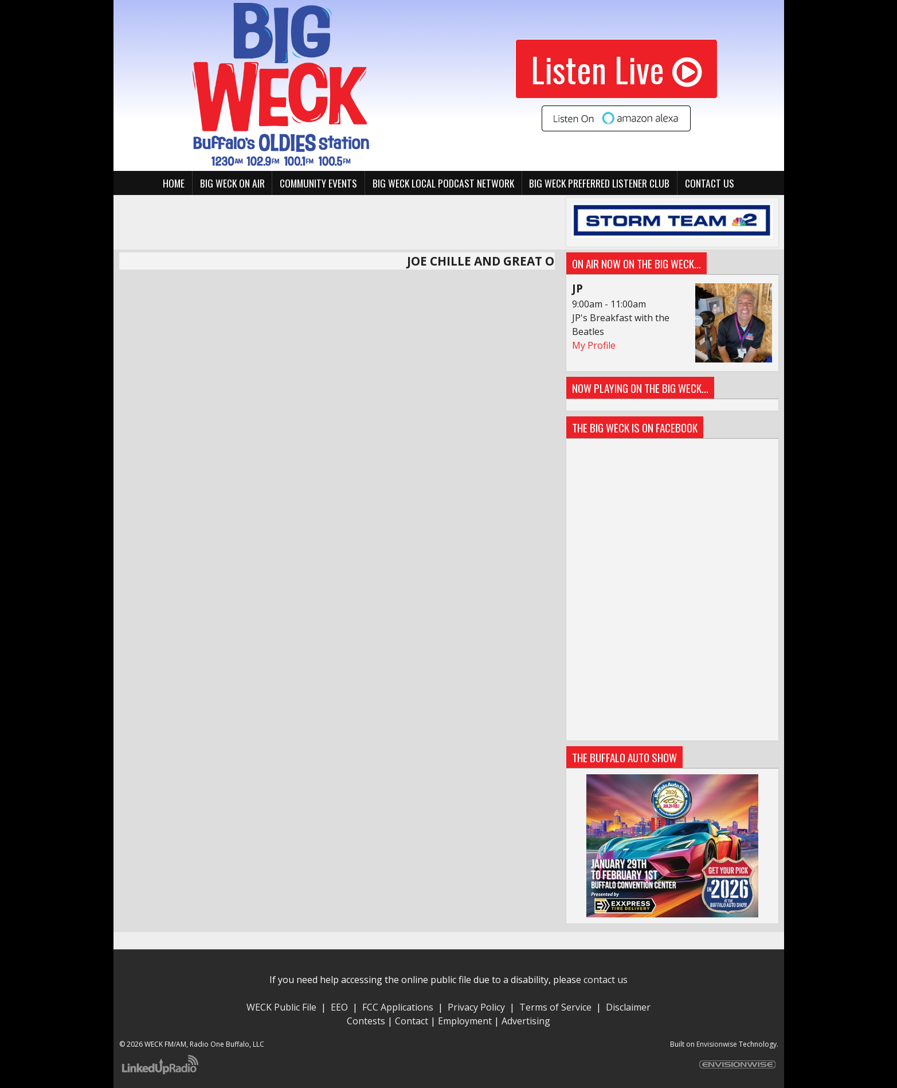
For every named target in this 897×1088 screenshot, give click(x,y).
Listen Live (616, 68)
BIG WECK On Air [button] (232, 183)
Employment (465, 1021)
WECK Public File (281, 1007)
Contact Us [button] (709, 183)
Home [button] (174, 183)
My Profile (594, 345)
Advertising (526, 1021)
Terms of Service (557, 1007)
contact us (605, 979)
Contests (366, 1021)
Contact (411, 1021)
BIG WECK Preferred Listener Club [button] (599, 183)
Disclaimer (628, 1007)
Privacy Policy (476, 1007)
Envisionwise (716, 1044)
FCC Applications (397, 1007)
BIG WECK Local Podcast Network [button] (443, 183)
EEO (339, 1007)
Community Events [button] (318, 183)
